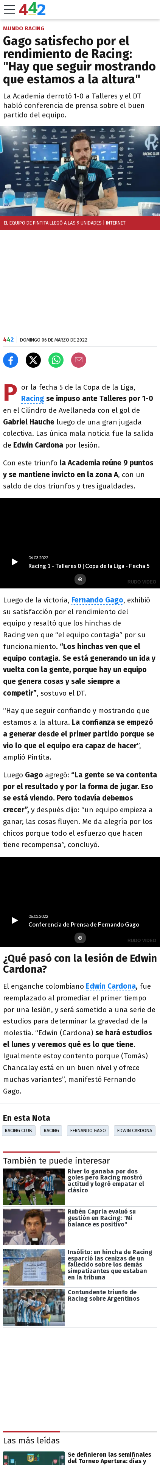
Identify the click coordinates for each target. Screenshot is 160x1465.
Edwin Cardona (111, 986)
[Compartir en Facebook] (10, 360)
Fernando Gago (88, 1130)
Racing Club (18, 1130)
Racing (32, 398)
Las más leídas (31, 1440)
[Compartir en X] (33, 360)
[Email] (78, 360)
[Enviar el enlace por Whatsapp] (56, 360)
